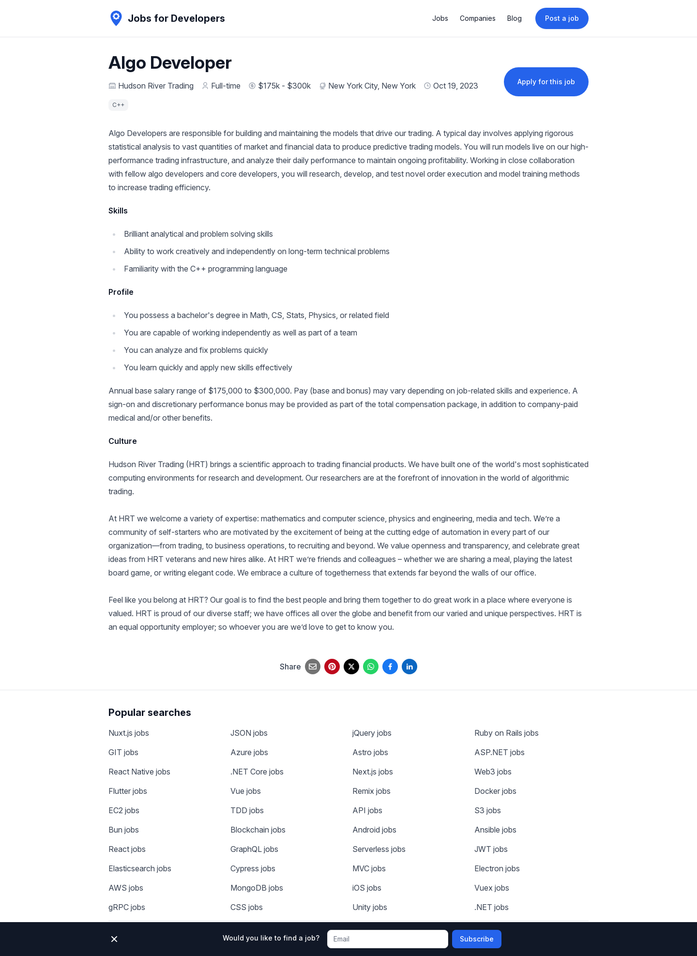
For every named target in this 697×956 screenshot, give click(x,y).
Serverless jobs (379, 849)
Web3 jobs (493, 771)
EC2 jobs (123, 810)
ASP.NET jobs (499, 752)
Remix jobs (371, 791)
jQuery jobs (372, 733)
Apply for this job (546, 81)
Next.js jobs (372, 771)
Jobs (440, 18)
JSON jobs (249, 733)
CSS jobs (246, 907)
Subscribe (477, 939)
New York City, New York (372, 86)
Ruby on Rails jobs (506, 733)
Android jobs (374, 830)
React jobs (127, 849)
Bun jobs (123, 830)
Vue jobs (245, 791)
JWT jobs (491, 849)
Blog (514, 18)
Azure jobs (249, 752)
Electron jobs (497, 868)
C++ (118, 104)
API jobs (367, 810)
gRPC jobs (126, 907)
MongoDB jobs (256, 888)
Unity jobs (369, 907)
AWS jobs (125, 888)
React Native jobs (139, 771)
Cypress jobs (252, 868)
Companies (478, 18)
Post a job (562, 18)
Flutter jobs (127, 791)
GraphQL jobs (254, 849)
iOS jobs (366, 888)
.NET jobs (491, 907)
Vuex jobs (491, 888)
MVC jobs (369, 868)
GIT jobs (123, 752)
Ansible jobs (495, 830)
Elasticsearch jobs (139, 868)
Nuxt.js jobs (128, 733)
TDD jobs (247, 810)
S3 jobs (487, 810)
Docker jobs (495, 791)
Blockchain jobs (258, 830)
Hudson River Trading (156, 86)
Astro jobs (370, 752)
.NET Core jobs (257, 771)
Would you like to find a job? (271, 938)
